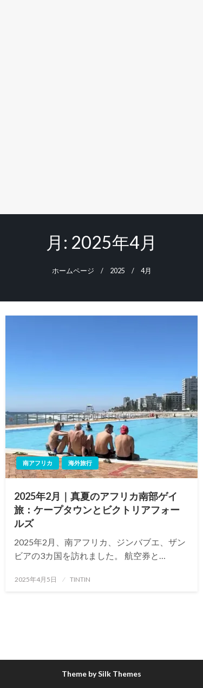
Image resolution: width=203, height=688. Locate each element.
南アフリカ (38, 462)
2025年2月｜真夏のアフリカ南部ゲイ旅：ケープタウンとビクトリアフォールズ (97, 509)
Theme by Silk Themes (101, 673)
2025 (117, 271)
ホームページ (73, 271)
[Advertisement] (101, 107)
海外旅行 (80, 462)
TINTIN (80, 579)
